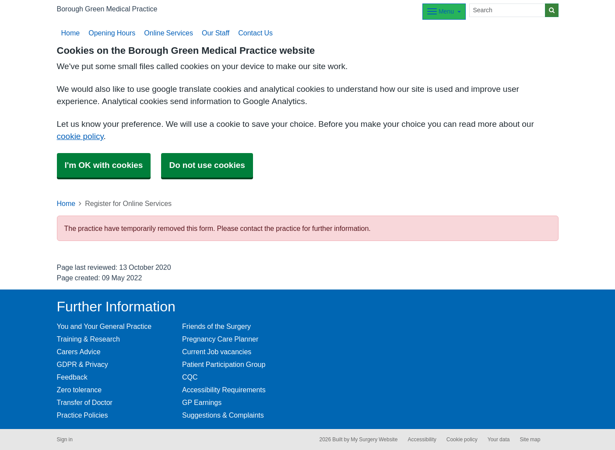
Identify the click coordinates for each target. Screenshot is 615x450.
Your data (499, 439)
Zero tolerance (79, 389)
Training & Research (88, 338)
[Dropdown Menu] (444, 11)
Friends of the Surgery (216, 326)
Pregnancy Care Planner (220, 338)
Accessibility (422, 439)
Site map (530, 439)
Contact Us (255, 32)
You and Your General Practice (104, 326)
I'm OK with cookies (104, 165)
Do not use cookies (207, 165)
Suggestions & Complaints (223, 415)
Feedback (72, 376)
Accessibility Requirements (224, 389)
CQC (190, 376)
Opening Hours (111, 32)
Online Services (168, 32)
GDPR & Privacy (82, 364)
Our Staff (215, 32)
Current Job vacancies (216, 351)
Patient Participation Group (223, 364)
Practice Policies (82, 415)
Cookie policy (462, 439)
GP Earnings (201, 402)
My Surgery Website (374, 439)
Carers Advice (79, 351)
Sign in (65, 439)
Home (70, 32)
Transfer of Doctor (84, 402)
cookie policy (80, 136)
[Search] (507, 10)
